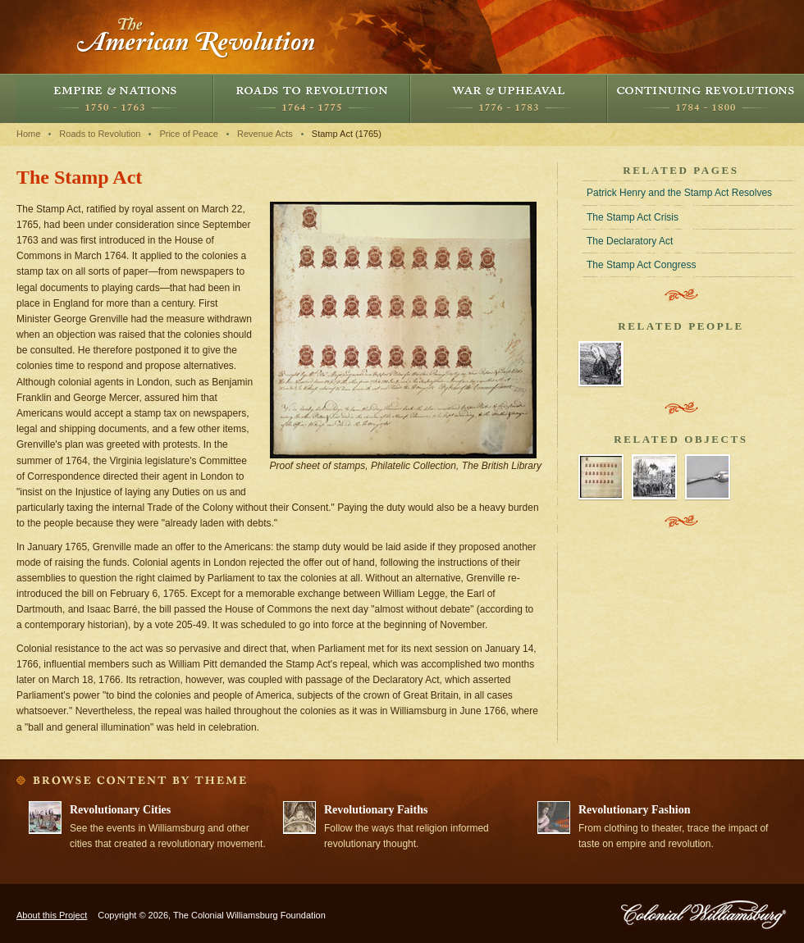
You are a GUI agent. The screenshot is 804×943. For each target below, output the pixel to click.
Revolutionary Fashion (634, 810)
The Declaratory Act (630, 241)
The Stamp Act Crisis (632, 217)
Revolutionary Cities (120, 810)
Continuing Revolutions (705, 98)
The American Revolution (197, 37)
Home (28, 134)
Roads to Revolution (311, 98)
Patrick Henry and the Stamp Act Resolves (679, 192)
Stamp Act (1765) (346, 134)
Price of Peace (188, 134)
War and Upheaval (508, 98)
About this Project (51, 915)
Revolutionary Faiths (375, 810)
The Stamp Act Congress (641, 265)
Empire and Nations (114, 98)
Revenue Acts (265, 134)
